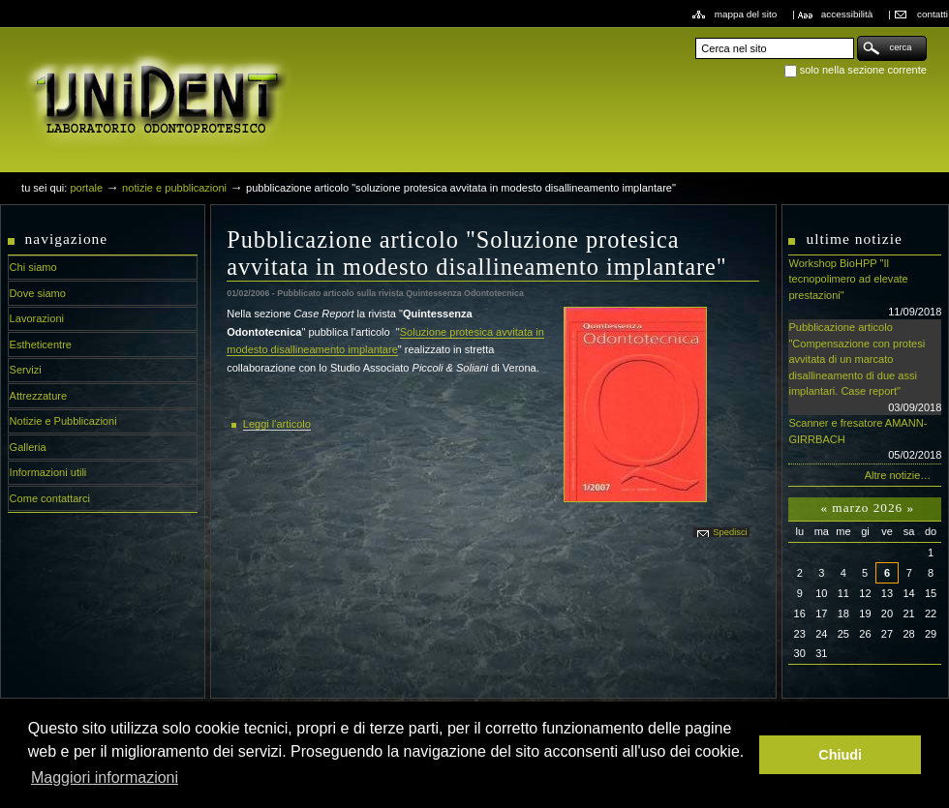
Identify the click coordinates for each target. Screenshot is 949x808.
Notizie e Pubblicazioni (174, 188)
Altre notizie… (898, 475)
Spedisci (730, 532)
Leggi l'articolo (277, 424)
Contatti (932, 14)
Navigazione (66, 238)
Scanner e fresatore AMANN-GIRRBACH (864, 440)
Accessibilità (847, 14)
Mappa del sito (746, 14)
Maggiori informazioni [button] (104, 777)
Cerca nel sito (694, 35)
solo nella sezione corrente (863, 69)
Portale (86, 188)
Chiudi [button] (840, 755)
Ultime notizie (854, 238)
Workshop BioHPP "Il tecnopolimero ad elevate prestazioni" (864, 288)
